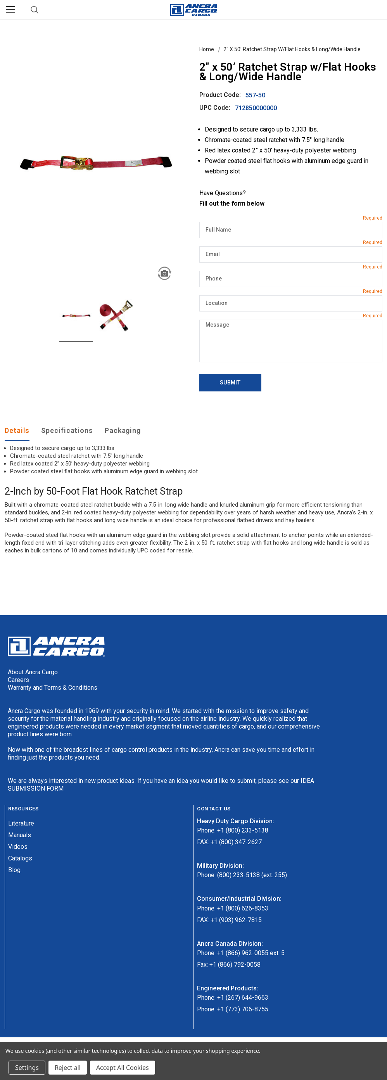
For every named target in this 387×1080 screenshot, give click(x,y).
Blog (14, 870)
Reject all (68, 1067)
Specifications (67, 430)
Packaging (123, 430)
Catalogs (20, 858)
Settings (27, 1067)
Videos (18, 846)
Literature (21, 823)
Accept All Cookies (122, 1067)
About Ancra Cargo (33, 672)
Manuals (19, 835)
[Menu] (10, 9)
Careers (18, 680)
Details (17, 430)
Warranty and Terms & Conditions (52, 687)
